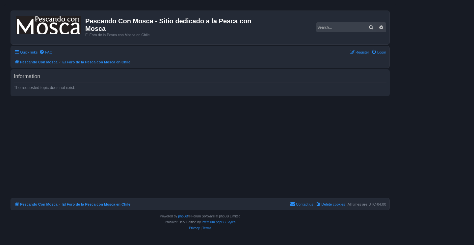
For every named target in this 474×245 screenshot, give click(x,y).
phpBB (183, 216)
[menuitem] (45, 52)
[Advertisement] (208, 147)
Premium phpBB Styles (219, 222)
